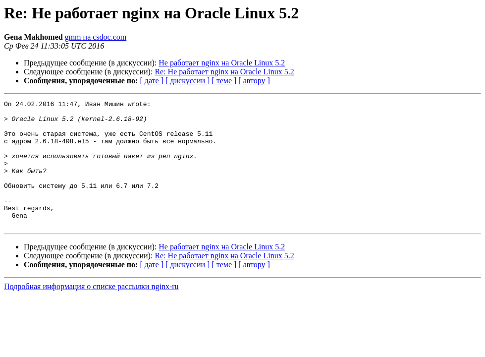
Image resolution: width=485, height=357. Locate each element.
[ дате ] (151, 80)
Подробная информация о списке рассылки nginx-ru (91, 311)
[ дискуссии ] (187, 80)
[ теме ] (224, 80)
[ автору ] (253, 80)
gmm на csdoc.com (96, 37)
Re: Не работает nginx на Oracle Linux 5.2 (224, 71)
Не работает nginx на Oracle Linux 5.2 (222, 63)
